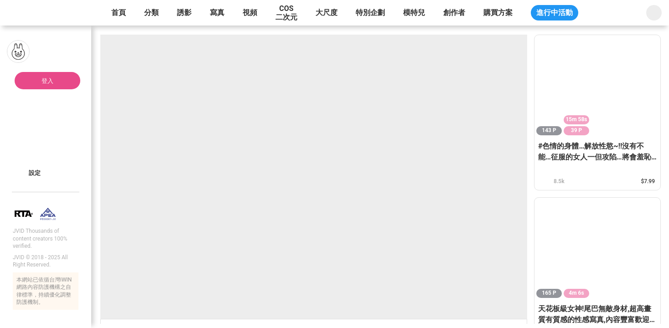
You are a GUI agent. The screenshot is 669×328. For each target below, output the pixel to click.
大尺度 (326, 12)
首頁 (118, 12)
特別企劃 (370, 12)
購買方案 (498, 12)
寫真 (217, 12)
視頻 (250, 12)
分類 (151, 12)
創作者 (454, 12)
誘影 (184, 12)
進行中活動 (554, 12)
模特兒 (414, 12)
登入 (47, 80)
